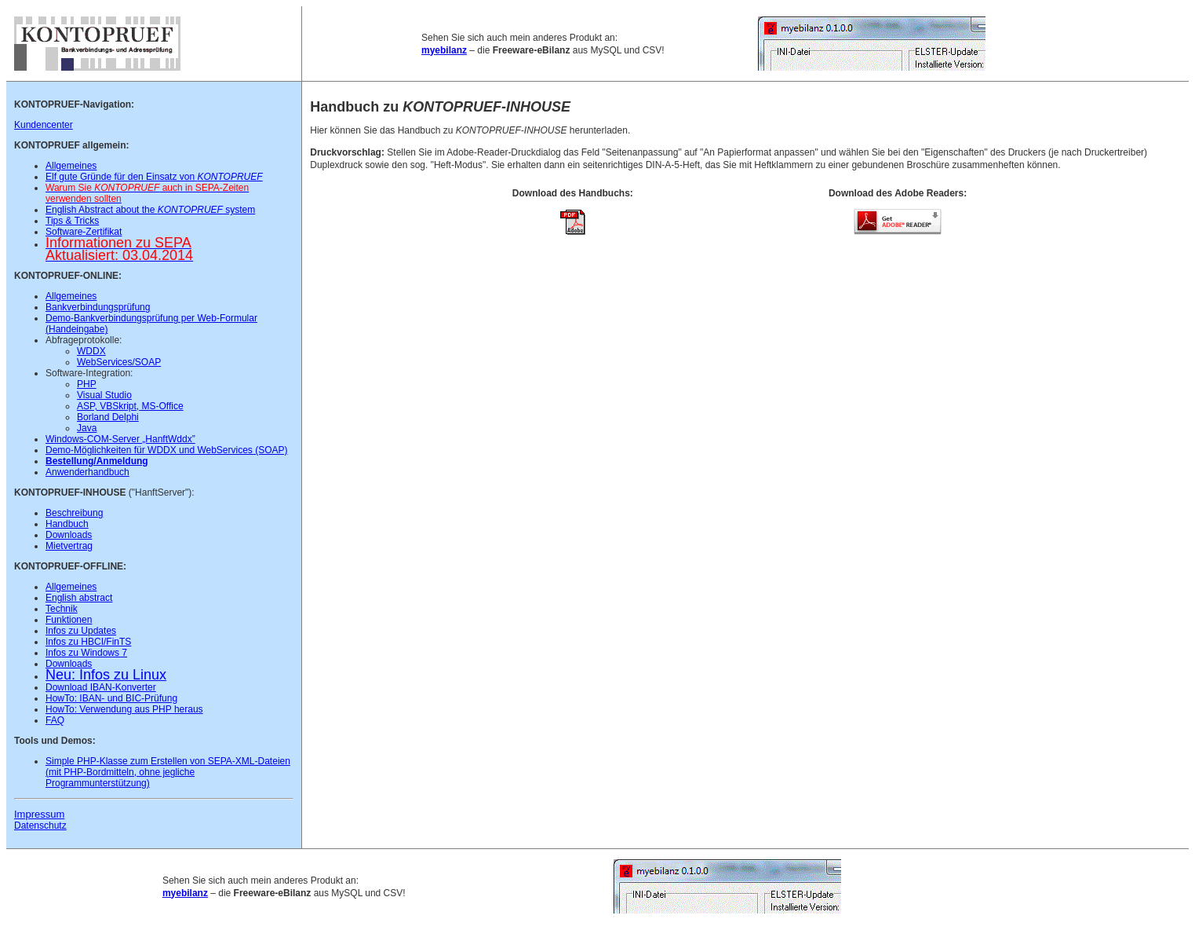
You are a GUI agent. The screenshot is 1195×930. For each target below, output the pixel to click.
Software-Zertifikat (84, 231)
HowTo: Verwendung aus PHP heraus (124, 709)
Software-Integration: (89, 373)
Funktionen (69, 619)
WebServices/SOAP (119, 362)
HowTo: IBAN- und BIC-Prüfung (111, 698)
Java (87, 428)
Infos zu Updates (81, 630)
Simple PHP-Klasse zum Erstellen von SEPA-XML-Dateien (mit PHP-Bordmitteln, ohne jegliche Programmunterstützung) (168, 772)
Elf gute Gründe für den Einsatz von (154, 176)
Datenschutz (40, 825)
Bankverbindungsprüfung (98, 307)
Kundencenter (43, 124)
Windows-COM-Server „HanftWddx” (120, 439)
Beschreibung (74, 512)
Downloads (69, 534)
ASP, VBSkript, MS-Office (130, 406)
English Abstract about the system (150, 209)
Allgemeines (71, 165)
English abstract (79, 597)
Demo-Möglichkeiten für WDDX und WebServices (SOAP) (167, 450)
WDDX (91, 351)
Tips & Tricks (72, 220)
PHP (87, 384)
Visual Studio (104, 395)
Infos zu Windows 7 (86, 652)
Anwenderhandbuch (87, 472)
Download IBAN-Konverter (101, 687)
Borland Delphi (108, 417)
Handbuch (67, 523)
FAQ (55, 720)
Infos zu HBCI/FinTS (88, 641)
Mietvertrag (69, 545)
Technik (62, 608)
